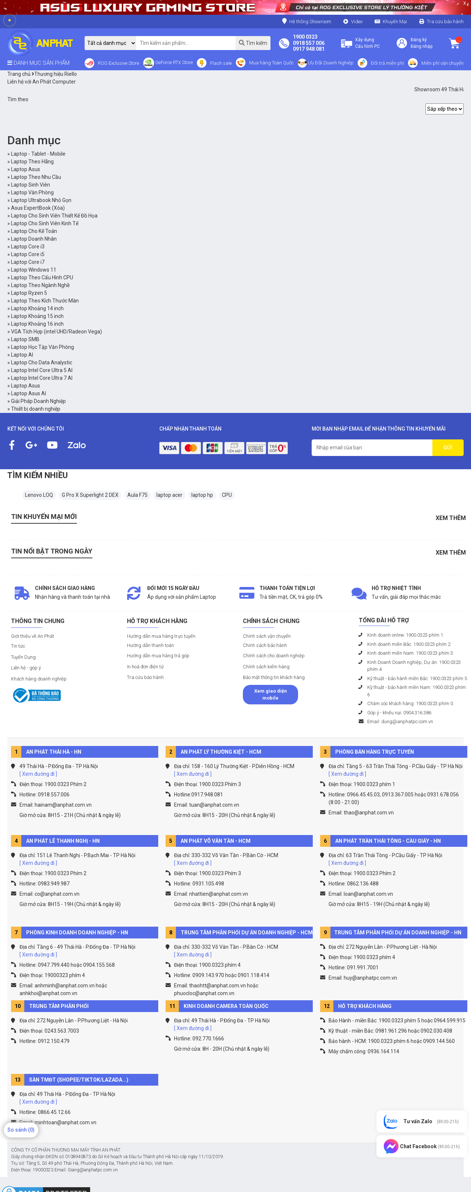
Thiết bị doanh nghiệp (35, 409)
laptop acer (169, 495)
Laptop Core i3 (28, 247)
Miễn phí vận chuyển (442, 63)
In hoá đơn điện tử (145, 666)
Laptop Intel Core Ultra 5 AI (41, 370)
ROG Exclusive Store (118, 63)
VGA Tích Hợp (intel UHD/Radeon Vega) (56, 332)
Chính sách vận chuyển (267, 636)
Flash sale (221, 63)
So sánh (21, 1130)
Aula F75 (137, 495)
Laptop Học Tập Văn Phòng (42, 347)
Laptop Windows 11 (33, 270)
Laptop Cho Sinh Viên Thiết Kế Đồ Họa (54, 216)
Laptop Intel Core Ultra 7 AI (41, 378)
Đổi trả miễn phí (387, 63)
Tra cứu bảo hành (445, 21)
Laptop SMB (25, 339)
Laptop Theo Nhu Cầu (36, 177)
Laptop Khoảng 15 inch (37, 316)
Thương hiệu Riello (54, 74)
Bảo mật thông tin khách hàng (274, 677)
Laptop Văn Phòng (32, 192)
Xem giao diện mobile (270, 694)
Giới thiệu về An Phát (32, 636)
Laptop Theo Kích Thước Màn (45, 301)
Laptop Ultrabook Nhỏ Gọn (41, 200)
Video (356, 21)
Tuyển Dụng (23, 657)
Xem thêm (451, 517)
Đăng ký (419, 39)
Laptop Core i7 (28, 262)
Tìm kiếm (253, 43)
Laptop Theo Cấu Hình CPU (42, 277)
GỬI (447, 447)
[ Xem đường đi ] (38, 774)
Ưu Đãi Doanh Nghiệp (326, 63)
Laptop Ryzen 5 (29, 293)
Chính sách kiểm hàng (266, 666)
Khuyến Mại (395, 21)
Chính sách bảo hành (265, 645)
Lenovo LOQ (39, 495)
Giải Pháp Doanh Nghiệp (38, 401)
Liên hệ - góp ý (26, 668)
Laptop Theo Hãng (32, 162)
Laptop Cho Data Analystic (41, 362)
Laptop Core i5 (28, 254)
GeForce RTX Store (168, 62)
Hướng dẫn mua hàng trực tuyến (161, 636)
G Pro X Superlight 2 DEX (90, 495)
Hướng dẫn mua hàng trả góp (158, 655)
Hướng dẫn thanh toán (150, 645)
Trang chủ (19, 74)
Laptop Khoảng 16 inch (37, 324)
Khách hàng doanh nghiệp (39, 679)
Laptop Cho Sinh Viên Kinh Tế (44, 223)
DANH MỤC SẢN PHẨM (38, 63)
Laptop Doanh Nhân (34, 239)
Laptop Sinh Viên (30, 185)
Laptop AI (22, 355)
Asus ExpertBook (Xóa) (38, 208)
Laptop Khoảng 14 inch (37, 308)
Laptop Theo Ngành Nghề (40, 285)
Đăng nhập (421, 46)
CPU (227, 495)
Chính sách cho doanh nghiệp (274, 655)
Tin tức (18, 646)
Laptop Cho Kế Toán (34, 231)
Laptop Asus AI (28, 393)
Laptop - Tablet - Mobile (38, 154)
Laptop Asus (25, 169)
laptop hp (202, 495)
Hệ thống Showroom (306, 21)
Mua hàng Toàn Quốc (271, 63)
